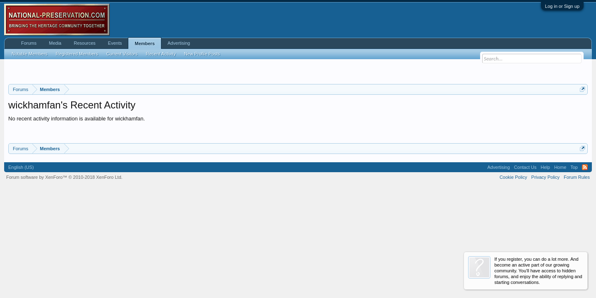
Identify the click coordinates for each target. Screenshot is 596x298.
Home (560, 167)
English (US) (21, 167)
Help (545, 167)
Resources (85, 43)
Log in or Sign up (562, 6)
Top (574, 167)
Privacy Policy (545, 177)
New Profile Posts (202, 53)
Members (144, 43)
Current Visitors (122, 53)
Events (115, 43)
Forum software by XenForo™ (64, 177)
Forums (28, 43)
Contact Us (525, 167)
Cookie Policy (513, 177)
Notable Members (30, 53)
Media (55, 43)
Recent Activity (161, 53)
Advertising (179, 43)
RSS (585, 167)
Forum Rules (577, 177)
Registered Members (77, 53)
